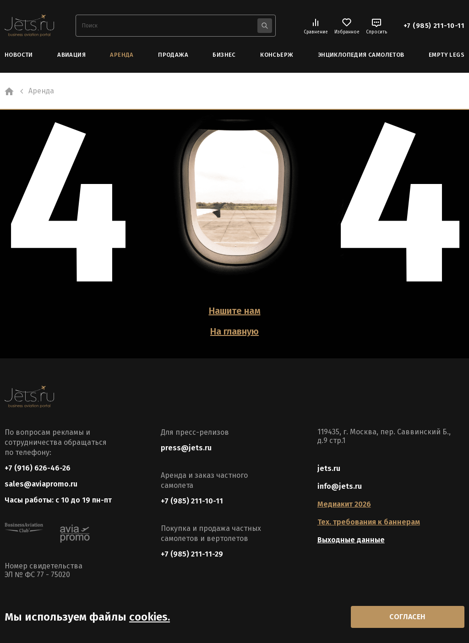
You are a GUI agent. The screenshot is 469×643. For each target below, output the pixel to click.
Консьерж (276, 54)
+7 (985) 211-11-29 (192, 554)
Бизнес (224, 54)
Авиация (71, 54)
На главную (234, 331)
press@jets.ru (186, 447)
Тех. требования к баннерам (368, 522)
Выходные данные (351, 539)
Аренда (121, 54)
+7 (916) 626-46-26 (38, 468)
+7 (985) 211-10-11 (434, 26)
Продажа (173, 54)
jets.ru (328, 468)
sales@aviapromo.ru (41, 484)
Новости (19, 54)
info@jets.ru (339, 486)
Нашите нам (235, 310)
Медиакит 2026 (344, 504)
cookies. (149, 617)
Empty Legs (446, 54)
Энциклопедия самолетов (361, 54)
